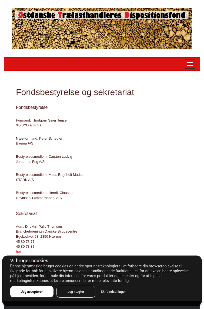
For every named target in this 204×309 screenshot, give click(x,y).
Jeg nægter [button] (76, 292)
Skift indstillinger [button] (113, 292)
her (18, 252)
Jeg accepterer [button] (32, 292)
